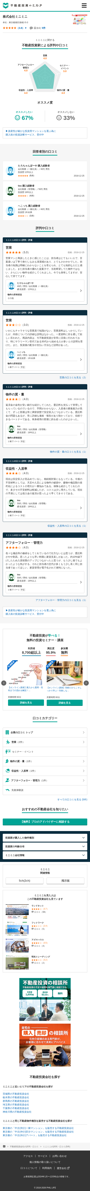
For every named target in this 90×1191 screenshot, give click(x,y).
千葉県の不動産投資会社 (16, 1108)
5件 (44, 28)
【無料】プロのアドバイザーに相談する (45, 821)
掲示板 (65, 880)
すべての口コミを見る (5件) (72, 799)
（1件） (45, 761)
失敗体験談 (14, 790)
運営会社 (63, 1168)
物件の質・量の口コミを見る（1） (68, 451)
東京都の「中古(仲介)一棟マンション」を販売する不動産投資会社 (38, 1128)
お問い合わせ (59, 1156)
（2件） (45, 742)
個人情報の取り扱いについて (45, 1162)
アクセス (28, 1156)
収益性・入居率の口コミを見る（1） (67, 525)
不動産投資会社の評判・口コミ (24, 1146)
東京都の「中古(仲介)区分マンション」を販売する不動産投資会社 (38, 1131)
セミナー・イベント (20, 752)
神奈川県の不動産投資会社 (17, 1111)
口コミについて (29, 1168)
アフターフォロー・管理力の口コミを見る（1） (61, 600)
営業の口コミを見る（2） (73, 377)
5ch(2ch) (24, 880)
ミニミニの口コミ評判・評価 (19, 240)
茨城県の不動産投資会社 (16, 1093)
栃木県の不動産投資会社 (16, 1097)
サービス (42, 1156)
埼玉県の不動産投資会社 (16, 1104)
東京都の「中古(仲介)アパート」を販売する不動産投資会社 (35, 1135)
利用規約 (47, 1168)
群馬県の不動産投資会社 (16, 1101)
